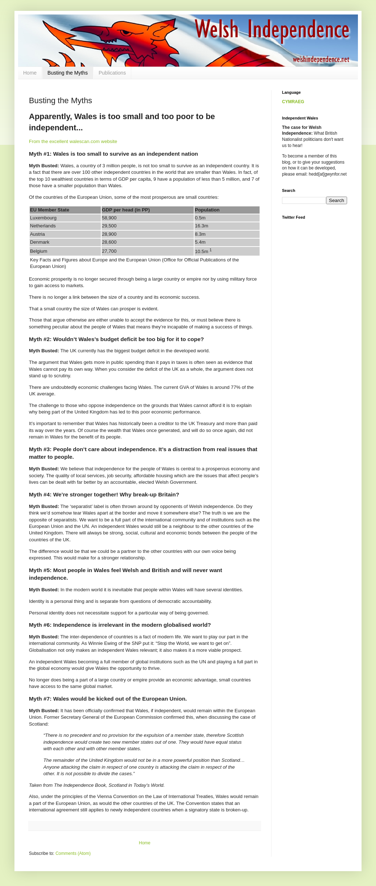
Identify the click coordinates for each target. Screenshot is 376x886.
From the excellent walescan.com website (73, 141)
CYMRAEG (293, 101)
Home (30, 73)
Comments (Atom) (72, 853)
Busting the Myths (67, 73)
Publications (112, 73)
